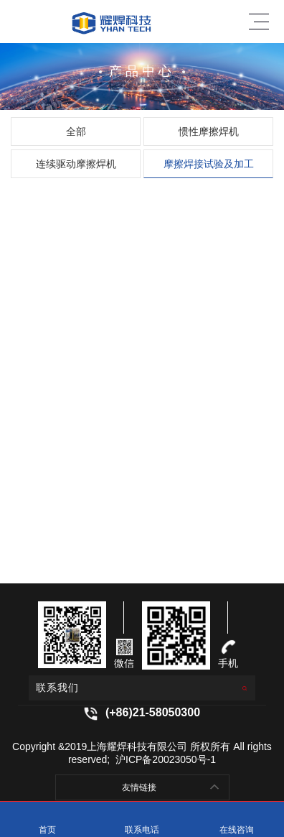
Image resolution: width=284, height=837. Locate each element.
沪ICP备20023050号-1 (164, 759)
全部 (76, 131)
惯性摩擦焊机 (209, 131)
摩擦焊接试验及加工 (209, 164)
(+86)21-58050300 (152, 712)
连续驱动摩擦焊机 (76, 164)
